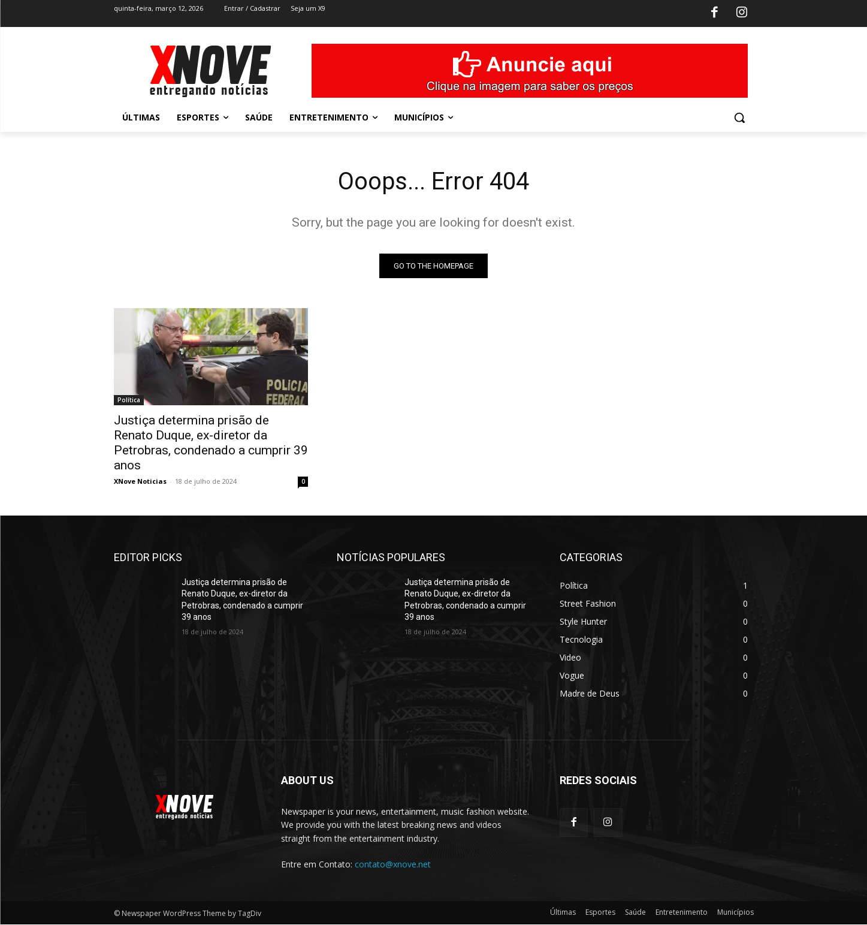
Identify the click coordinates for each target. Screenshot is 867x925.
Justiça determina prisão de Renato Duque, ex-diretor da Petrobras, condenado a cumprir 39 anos (211, 442)
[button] (739, 117)
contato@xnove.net (393, 864)
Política (128, 400)
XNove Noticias (140, 481)
